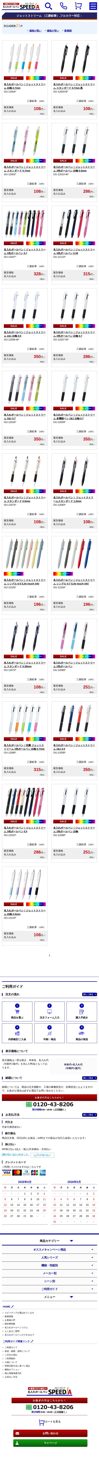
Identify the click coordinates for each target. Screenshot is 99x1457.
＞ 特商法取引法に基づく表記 (16, 1366)
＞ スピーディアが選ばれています (18, 1313)
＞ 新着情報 (7, 1316)
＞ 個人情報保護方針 (11, 1373)
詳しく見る (88, 994)
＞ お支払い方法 (9, 1377)
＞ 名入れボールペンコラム (15, 1327)
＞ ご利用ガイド (9, 1347)
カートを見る (50, 1423)
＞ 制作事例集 (8, 1324)
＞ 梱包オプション (10, 1369)
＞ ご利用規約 (8, 1358)
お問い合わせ (50, 1433)
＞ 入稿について (9, 1362)
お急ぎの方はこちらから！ (49, 1400)
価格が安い (53, 30)
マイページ (50, 1442)
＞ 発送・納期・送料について (16, 1351)
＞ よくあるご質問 (10, 1331)
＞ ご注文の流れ (9, 1355)
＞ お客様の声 (8, 1320)
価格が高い (35, 30)
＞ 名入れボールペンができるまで (18, 1335)
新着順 (68, 30)
